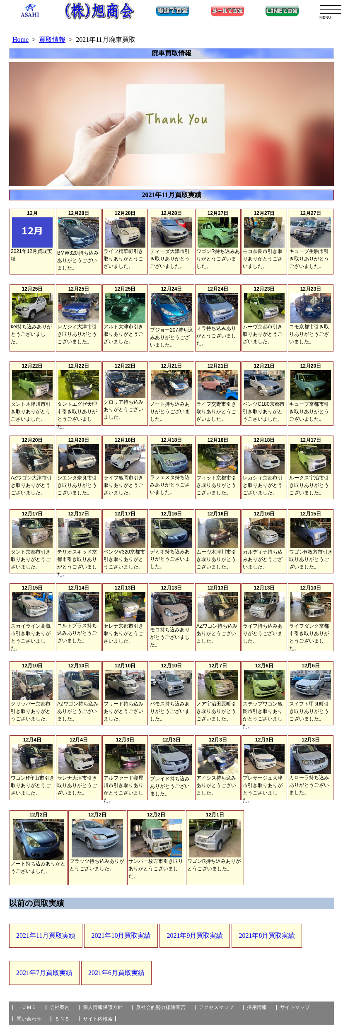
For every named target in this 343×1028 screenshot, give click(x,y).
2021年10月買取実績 (121, 935)
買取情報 (52, 39)
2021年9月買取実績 (195, 935)
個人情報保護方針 (103, 1007)
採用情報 (257, 1007)
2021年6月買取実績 (116, 972)
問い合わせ (29, 1019)
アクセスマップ (216, 1007)
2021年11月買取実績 (45, 935)
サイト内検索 (98, 1019)
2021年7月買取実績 (44, 972)
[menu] (330, 9)
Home (20, 39)
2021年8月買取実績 (267, 935)
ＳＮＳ (62, 1019)
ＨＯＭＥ (26, 1007)
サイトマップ (295, 1007)
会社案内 (60, 1007)
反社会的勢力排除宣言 (161, 1007)
